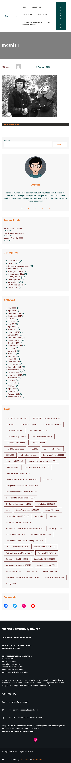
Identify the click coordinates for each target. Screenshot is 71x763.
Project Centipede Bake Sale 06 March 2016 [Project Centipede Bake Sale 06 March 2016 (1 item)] (24, 528)
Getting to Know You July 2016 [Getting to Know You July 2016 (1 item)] (18, 504)
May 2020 (12, 308)
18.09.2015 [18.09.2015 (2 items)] (34, 449)
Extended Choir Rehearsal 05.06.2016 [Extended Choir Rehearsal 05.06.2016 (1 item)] (21, 492)
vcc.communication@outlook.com (18, 731)
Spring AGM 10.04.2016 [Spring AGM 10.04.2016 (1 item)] (47, 553)
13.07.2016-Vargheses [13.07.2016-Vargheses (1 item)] (15, 449)
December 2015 (14, 367)
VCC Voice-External (16, 285)
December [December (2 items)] (47, 479)
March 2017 (13, 329)
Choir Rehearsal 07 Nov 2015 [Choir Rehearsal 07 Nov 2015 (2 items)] (37, 467)
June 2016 (12, 351)
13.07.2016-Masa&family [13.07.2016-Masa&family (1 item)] (42, 436)
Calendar (12, 263)
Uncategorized (14, 279)
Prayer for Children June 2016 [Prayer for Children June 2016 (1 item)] (18, 522)
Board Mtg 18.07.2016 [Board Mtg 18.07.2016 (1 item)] (14, 461)
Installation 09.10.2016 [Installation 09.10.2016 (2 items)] (46, 504)
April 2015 (12, 388)
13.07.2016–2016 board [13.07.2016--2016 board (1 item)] (52, 424)
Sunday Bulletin (14, 277)
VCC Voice (6, 67)
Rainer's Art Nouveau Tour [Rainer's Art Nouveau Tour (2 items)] (17, 547)
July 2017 (11, 319)
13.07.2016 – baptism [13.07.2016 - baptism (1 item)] (28, 424)
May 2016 (12, 353)
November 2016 (14, 340)
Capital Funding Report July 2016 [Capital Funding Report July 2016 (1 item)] (43, 461)
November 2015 (14, 370)
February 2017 (14, 332)
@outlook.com (32, 710)
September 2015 (15, 375)
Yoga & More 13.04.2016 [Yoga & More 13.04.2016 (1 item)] (54, 577)
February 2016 (14, 362)
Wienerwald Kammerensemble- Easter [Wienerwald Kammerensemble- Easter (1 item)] (22, 577)
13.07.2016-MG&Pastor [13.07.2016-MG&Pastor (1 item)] (15, 443)
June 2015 (12, 383)
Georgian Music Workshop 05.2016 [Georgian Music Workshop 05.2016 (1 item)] (20, 498)
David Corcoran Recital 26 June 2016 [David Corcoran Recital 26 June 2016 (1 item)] (21, 479)
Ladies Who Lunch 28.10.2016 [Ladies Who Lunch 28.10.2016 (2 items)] (17, 516)
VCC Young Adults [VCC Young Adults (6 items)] (13, 571)
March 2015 (13, 391)
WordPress (37, 759)
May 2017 (12, 324)
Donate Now (60, 16)
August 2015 (13, 378)
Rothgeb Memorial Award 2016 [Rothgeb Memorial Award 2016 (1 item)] (19, 553)
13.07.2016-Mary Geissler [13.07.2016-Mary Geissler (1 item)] (16, 436)
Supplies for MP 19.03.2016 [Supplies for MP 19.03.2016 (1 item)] (44, 559)
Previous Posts (11, 124)
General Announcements (18, 266)
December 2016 (14, 337)
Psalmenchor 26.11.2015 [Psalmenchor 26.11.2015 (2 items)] (15, 534)
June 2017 (12, 321)
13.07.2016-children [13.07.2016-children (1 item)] (14, 430)
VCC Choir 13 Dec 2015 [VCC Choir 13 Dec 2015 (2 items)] (46, 565)
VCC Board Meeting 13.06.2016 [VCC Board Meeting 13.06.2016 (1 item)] (18, 565)
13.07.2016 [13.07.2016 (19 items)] (10, 424)
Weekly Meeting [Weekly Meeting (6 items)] (50, 571)
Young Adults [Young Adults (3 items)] (11, 583)
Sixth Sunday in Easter (13, 228)
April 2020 (12, 311)
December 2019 (14, 313)
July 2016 (11, 348)
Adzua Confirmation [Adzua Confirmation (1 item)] (28, 455)
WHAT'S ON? (13, 287)
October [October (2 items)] (54, 516)
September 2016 (15, 345)
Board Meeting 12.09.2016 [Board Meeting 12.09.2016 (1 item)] (53, 455)
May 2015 (12, 386)
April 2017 (12, 327)
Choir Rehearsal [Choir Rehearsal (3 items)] (12, 467)
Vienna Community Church (21, 629)
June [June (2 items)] (8, 510)
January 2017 (13, 335)
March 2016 (13, 359)
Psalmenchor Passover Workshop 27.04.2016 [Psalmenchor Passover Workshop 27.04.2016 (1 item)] (24, 540)
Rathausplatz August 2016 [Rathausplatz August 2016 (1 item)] (44, 547)
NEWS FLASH (13, 269)
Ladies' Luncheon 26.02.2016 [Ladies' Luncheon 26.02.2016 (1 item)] (27, 510)
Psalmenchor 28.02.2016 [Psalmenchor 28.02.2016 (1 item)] (41, 534)
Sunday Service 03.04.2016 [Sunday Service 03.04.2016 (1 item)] (17, 559)
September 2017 (15, 316)
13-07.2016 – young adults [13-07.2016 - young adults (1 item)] (16, 418)
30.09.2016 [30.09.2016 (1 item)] (10, 455)
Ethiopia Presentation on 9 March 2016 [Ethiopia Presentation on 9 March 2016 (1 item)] (22, 485)
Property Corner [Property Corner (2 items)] (56, 528)
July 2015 (11, 380)
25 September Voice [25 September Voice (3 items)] (52, 449)
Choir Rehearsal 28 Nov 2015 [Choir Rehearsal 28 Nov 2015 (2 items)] (18, 473)
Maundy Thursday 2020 (13, 238)
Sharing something (16, 274)
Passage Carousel (15, 271)
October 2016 (13, 343)
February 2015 (14, 394)
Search (7, 140)
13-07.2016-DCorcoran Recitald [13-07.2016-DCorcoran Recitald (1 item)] (46, 418)
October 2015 (13, 372)
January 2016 (13, 364)
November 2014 (14, 396)
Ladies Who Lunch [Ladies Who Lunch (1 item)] (52, 510)
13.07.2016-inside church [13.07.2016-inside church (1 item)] (38, 430)
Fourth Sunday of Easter (14, 233)
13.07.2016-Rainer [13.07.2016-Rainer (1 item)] (38, 443)
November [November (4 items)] (39, 516)
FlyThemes (24, 759)
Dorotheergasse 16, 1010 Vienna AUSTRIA (26, 718)
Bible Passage (14, 260)
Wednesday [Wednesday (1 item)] (32, 571)
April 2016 (12, 356)
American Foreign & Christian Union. (37, 685)
